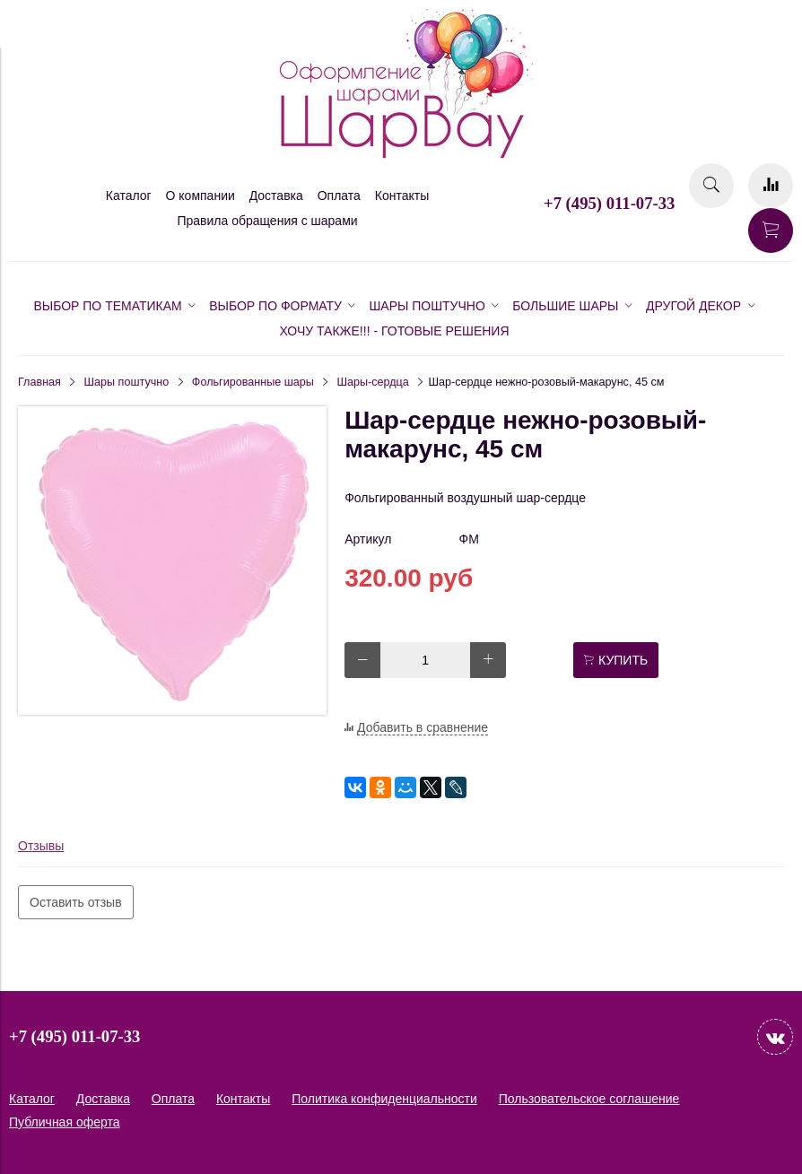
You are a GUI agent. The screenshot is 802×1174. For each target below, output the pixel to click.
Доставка (276, 195)
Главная (39, 382)
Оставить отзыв (76, 902)
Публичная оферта (64, 1122)
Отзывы (41, 846)
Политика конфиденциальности (384, 1098)
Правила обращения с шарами (267, 220)
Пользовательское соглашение (589, 1098)
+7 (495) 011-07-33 (609, 203)
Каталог (129, 195)
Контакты (402, 195)
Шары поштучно (127, 382)
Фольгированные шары (253, 382)
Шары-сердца (372, 382)
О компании (200, 195)
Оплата (339, 195)
